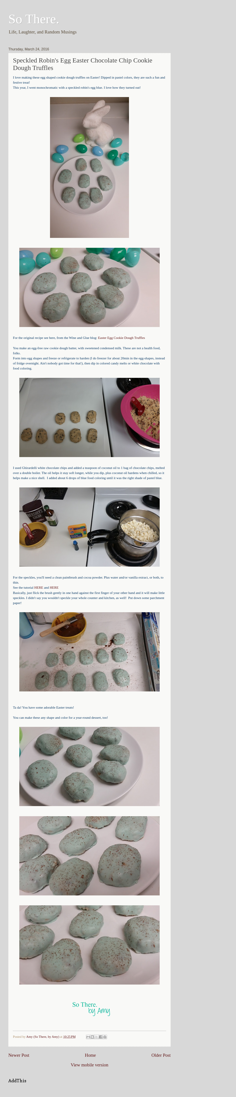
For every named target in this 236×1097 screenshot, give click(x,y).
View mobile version (89, 1064)
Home (90, 1055)
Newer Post (18, 1055)
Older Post (161, 1055)
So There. (33, 19)
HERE (38, 587)
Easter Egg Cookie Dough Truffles (121, 338)
